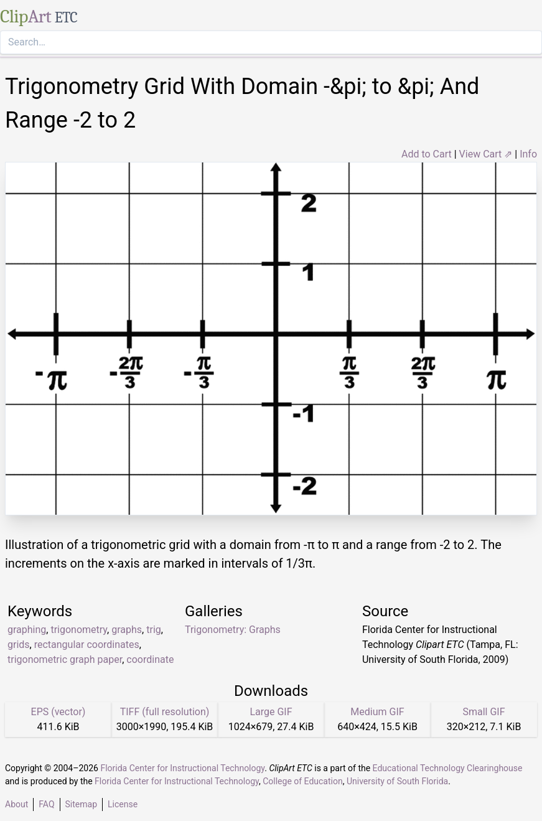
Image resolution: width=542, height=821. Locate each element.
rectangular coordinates (86, 644)
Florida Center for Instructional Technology (182, 768)
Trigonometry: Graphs (233, 630)
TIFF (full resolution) (165, 712)
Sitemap (81, 804)
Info (528, 154)
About (16, 804)
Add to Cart (426, 154)
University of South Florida (397, 781)
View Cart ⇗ (486, 154)
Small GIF (483, 712)
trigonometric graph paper (64, 659)
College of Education (303, 781)
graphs (126, 630)
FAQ (46, 804)
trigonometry (78, 630)
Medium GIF (377, 712)
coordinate (150, 659)
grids (18, 644)
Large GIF (271, 712)
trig (153, 630)
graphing (26, 630)
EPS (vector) (58, 712)
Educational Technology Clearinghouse (448, 768)
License (123, 804)
